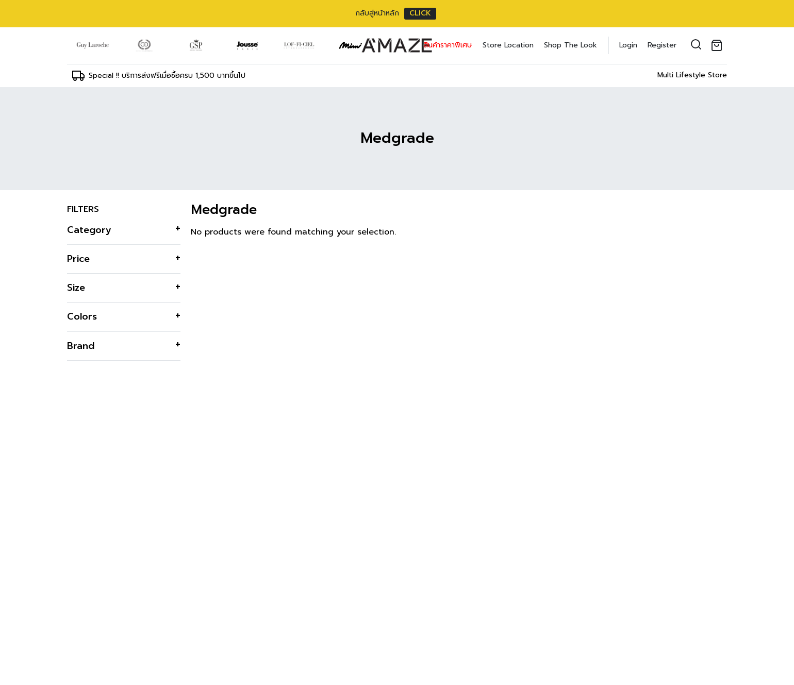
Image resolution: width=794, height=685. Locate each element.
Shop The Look (570, 45)
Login (628, 45)
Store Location (508, 45)
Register (662, 45)
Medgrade (397, 138)
